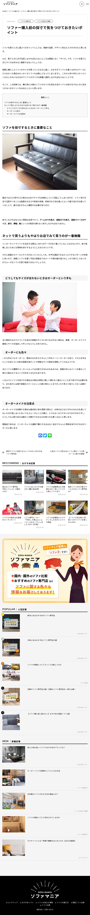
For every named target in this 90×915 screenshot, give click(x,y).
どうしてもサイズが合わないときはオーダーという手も (30, 108)
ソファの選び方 (25, 21)
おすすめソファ (26, 897)
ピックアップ (11, 897)
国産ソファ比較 (78, 897)
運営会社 (39, 904)
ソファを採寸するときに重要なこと (19, 102)
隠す (47, 97)
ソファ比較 (45, 899)
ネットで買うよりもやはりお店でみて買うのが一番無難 (27, 105)
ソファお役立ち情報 (43, 21)
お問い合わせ (48, 904)
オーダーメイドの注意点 (17, 113)
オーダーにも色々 (14, 111)
